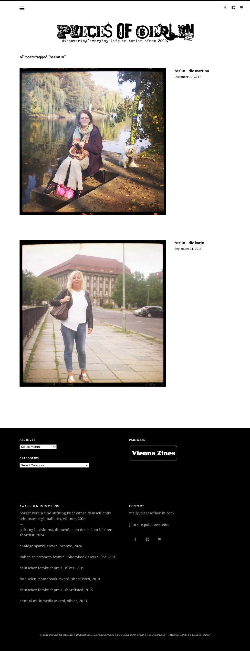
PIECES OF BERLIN (61, 634)
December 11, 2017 (188, 77)
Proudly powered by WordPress (141, 634)
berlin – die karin (189, 242)
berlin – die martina (192, 70)
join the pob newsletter (149, 524)
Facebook (223, 7)
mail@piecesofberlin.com (151, 513)
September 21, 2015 (188, 248)
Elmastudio (201, 634)
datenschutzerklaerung (95, 634)
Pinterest (240, 7)
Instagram (231, 7)
